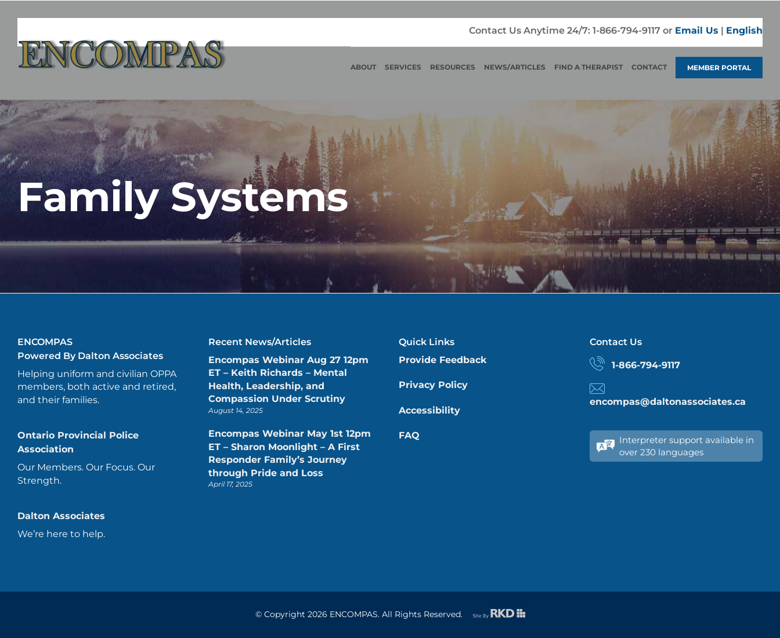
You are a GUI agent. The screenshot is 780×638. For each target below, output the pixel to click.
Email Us (696, 30)
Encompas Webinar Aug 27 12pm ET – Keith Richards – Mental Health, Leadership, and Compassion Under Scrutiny (288, 379)
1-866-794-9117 (646, 365)
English (744, 30)
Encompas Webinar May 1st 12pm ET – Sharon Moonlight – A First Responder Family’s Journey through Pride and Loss (289, 453)
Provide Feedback (442, 359)
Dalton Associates (61, 515)
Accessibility (429, 410)
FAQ (409, 435)
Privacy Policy (433, 384)
